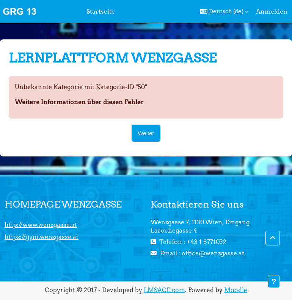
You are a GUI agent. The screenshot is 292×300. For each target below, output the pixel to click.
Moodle (235, 290)
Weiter (146, 133)
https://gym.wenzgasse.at (41, 237)
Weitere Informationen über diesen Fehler (79, 102)
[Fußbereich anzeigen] (274, 281)
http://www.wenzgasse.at (41, 224)
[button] (224, 11)
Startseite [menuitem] (100, 11)
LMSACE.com (164, 290)
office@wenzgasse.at (213, 253)
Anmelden (271, 11)
